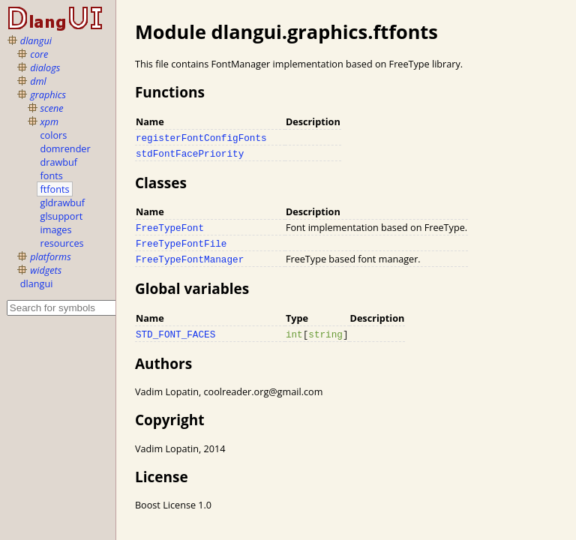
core (39, 54)
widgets (46, 270)
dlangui (36, 40)
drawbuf (59, 162)
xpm (49, 121)
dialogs (45, 67)
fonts (51, 175)
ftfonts (55, 189)
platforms (50, 256)
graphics (48, 94)
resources (62, 243)
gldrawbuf (63, 202)
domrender (65, 148)
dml (38, 81)
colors (54, 135)
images (56, 229)
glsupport (61, 216)
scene (52, 108)
